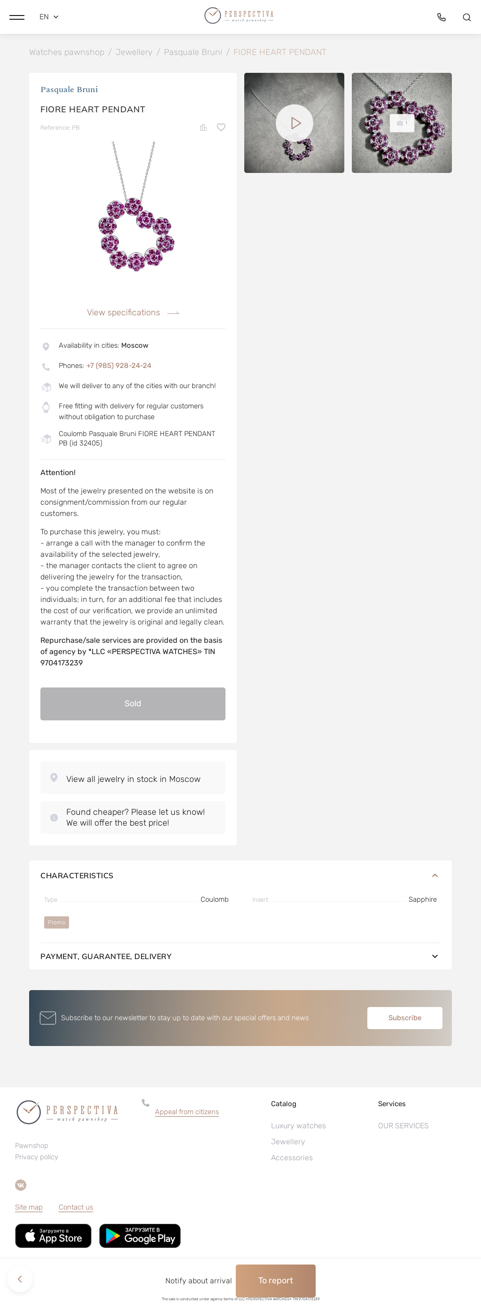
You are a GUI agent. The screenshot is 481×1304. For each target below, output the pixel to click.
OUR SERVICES (403, 1126)
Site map (29, 1208)
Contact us (76, 1208)
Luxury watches (298, 1126)
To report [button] (275, 1280)
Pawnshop (31, 1146)
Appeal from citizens (187, 1113)
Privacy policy (36, 1158)
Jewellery (288, 1142)
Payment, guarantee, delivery (240, 957)
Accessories (292, 1158)
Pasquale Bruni (69, 90)
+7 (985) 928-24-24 (118, 366)
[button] (16, 16)
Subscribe (404, 1019)
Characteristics (240, 876)
